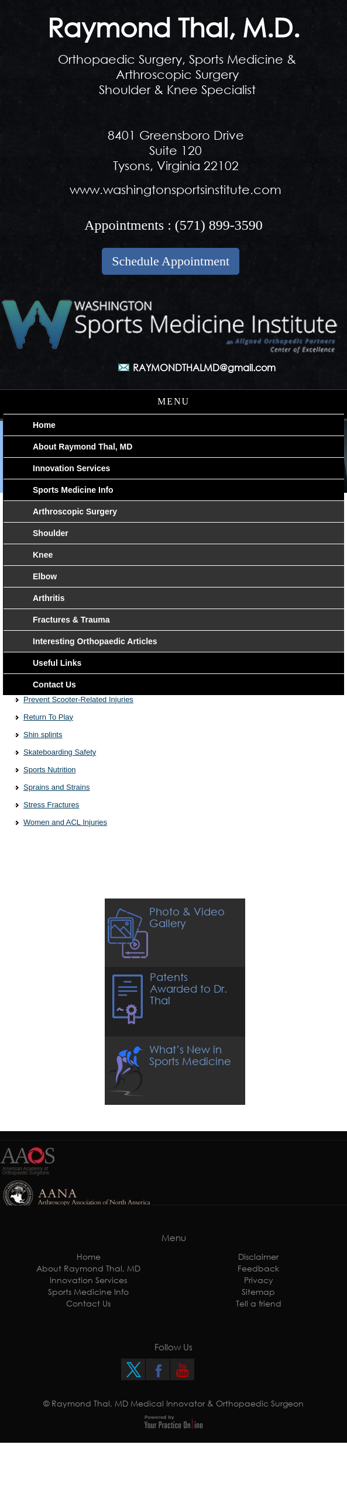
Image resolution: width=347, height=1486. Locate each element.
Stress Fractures (51, 804)
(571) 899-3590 (219, 225)
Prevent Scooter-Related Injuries (78, 699)
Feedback (258, 1268)
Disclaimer (258, 1256)
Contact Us (88, 1303)
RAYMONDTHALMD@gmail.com (204, 367)
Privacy (258, 1279)
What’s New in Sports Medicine (190, 1055)
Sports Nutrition (49, 769)
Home (89, 1256)
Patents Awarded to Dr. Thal (188, 988)
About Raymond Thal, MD (88, 1268)
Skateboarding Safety (59, 752)
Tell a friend (258, 1303)
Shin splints (42, 734)
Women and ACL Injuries (65, 822)
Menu (173, 401)
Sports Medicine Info (88, 1291)
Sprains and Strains (56, 787)
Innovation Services (88, 1279)
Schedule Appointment (170, 261)
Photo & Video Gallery (187, 917)
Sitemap (258, 1291)
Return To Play (48, 717)
